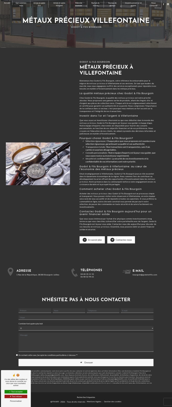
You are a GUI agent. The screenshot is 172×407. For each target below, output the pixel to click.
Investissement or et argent (133, 4)
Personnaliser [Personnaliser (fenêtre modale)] (16, 401)
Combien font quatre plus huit (31, 314)
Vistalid (55, 402)
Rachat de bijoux (95, 4)
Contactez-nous (121, 240)
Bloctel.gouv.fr (106, 373)
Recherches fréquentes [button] (86, 397)
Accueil (7, 3)
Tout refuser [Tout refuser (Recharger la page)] (16, 396)
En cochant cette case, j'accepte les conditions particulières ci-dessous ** (48, 345)
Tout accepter (16, 392)
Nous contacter (154, 4)
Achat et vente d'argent (59, 4)
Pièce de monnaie (78, 4)
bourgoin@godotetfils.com (145, 265)
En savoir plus (92, 240)
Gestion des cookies (112, 402)
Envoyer (88, 353)
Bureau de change (112, 4)
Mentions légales (94, 402)
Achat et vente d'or (39, 4)
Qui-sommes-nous (21, 4)
